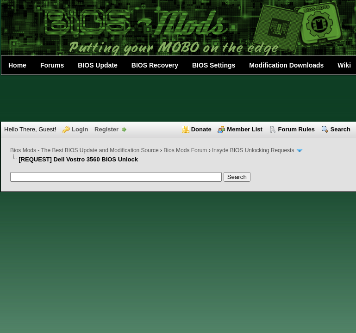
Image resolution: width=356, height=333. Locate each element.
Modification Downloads (286, 65)
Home (17, 65)
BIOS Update (98, 65)
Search (340, 129)
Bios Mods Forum (185, 150)
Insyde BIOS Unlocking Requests (253, 150)
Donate (201, 129)
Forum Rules (296, 129)
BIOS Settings (213, 65)
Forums (52, 65)
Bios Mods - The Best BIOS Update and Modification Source (84, 150)
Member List (244, 129)
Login (80, 129)
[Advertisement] (178, 98)
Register (106, 129)
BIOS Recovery (154, 65)
